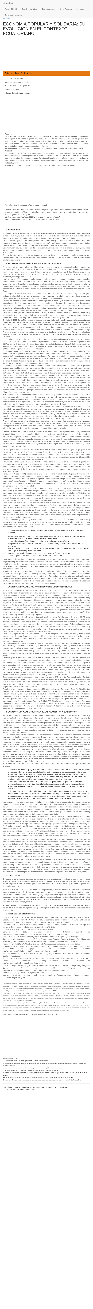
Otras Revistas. (66, 9)
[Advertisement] (46, 54)
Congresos (79, 9)
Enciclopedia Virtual (30, 9)
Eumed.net (8, 3)
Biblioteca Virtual (49, 9)
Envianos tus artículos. (13, 15)
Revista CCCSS (11, 9)
